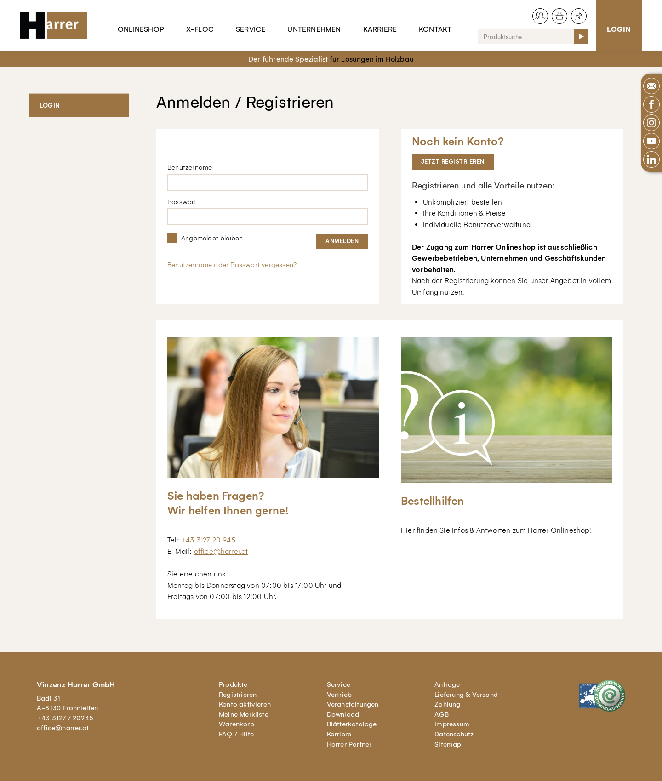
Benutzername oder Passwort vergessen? (232, 265)
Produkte (233, 684)
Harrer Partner (349, 744)
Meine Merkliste (243, 714)
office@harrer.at (221, 551)
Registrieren (238, 694)
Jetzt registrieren (453, 161)
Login (619, 29)
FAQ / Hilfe (236, 734)
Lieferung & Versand (466, 694)
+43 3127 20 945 (208, 540)
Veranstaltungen (353, 704)
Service (250, 29)
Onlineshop (141, 29)
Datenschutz (454, 734)
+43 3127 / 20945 (65, 718)
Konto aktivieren (245, 704)
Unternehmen (314, 29)
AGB (441, 714)
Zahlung (447, 704)
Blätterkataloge (352, 724)
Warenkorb (236, 724)
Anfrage (447, 684)
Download (343, 714)
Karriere (380, 29)
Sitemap (447, 744)
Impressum (451, 724)
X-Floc (200, 29)
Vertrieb (339, 694)
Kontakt (435, 29)
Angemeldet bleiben (212, 238)
